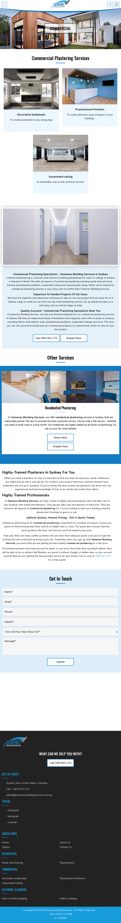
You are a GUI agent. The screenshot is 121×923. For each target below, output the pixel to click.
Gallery (6, 847)
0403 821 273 (103, 556)
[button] (4, 4)
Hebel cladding (68, 898)
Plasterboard (67, 862)
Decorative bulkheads (14, 878)
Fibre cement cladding (14, 898)
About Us (65, 842)
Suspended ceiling (12, 883)
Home (5, 842)
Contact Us (66, 847)
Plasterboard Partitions (72, 878)
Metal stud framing (12, 862)
